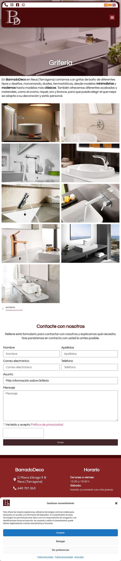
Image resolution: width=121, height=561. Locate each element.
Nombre (9, 347)
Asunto (8, 374)
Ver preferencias (60, 550)
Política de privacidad (64, 557)
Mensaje (9, 387)
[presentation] (23, 433)
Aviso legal (79, 557)
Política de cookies (45, 557)
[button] (116, 503)
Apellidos (67, 347)
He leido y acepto (34, 424)
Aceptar (60, 532)
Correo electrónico (16, 361)
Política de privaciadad (47, 424)
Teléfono (67, 361)
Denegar (60, 541)
